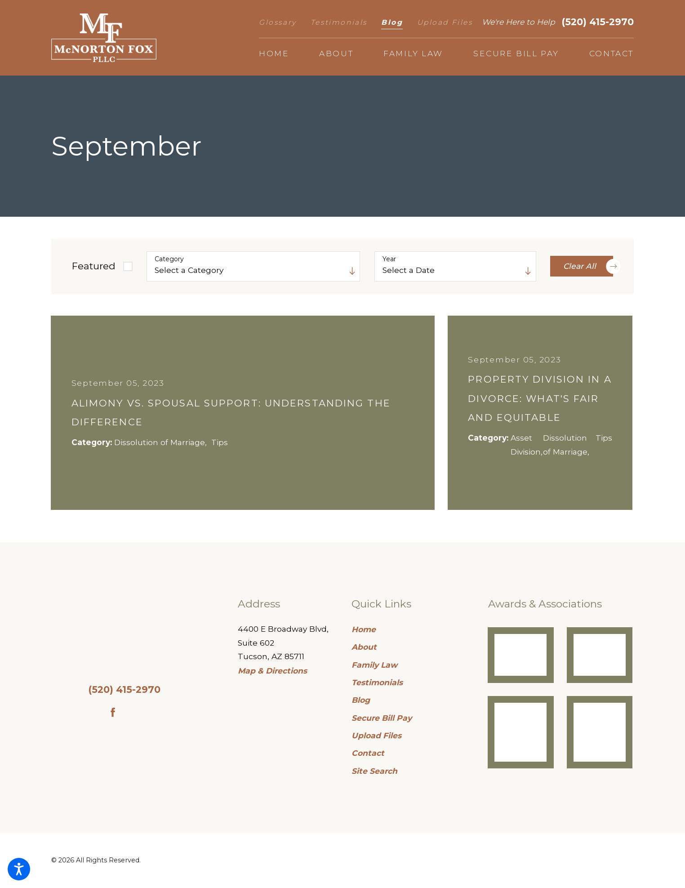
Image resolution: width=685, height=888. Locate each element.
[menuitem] (274, 53)
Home (363, 629)
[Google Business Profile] (135, 712)
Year (389, 259)
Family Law (374, 664)
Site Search (374, 771)
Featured (94, 266)
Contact (367, 753)
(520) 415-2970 (597, 21)
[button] (19, 869)
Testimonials (339, 22)
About (364, 646)
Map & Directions (272, 670)
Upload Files (445, 22)
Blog (392, 22)
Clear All (588, 266)
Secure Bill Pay (381, 718)
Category (169, 259)
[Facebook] (112, 712)
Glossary (278, 22)
